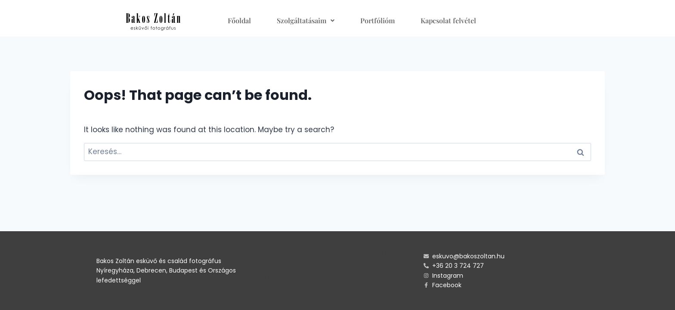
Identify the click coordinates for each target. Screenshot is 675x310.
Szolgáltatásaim (305, 20)
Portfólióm (377, 20)
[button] (305, 20)
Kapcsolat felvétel (448, 20)
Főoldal (239, 20)
